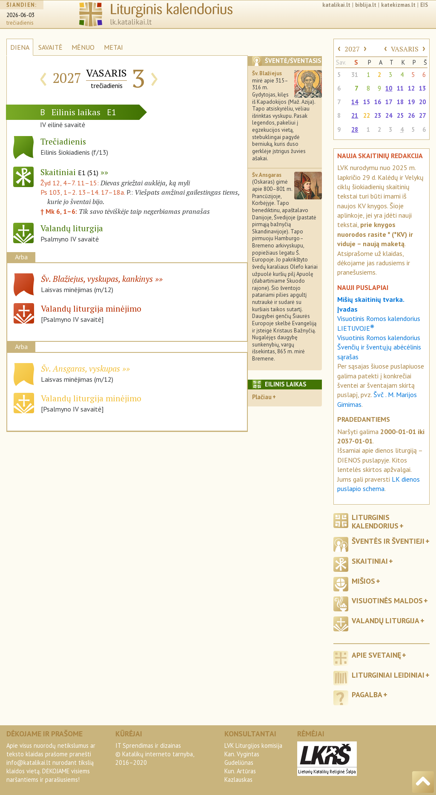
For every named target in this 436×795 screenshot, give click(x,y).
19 (411, 102)
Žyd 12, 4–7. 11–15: (70, 183)
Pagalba (367, 694)
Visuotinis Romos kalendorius (378, 337)
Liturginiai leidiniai (388, 675)
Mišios (363, 581)
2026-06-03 (20, 15)
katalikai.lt (336, 5)
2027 (352, 49)
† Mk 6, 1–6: (59, 211)
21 (354, 115)
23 (377, 115)
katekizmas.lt (398, 5)
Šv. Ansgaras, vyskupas (80, 368)
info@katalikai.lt (28, 762)
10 (388, 88)
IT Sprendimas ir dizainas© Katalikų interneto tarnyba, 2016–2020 (154, 754)
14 (354, 102)
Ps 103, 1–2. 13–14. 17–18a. (82, 192)
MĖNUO (83, 47)
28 (354, 129)
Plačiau (262, 397)
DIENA (19, 47)
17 (388, 102)
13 (422, 88)
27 (422, 115)
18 (400, 102)
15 (366, 102)
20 (422, 102)
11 (400, 88)
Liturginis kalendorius (375, 521)
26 (411, 115)
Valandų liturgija (385, 620)
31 (354, 75)
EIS (424, 5)
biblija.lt (365, 5)
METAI (113, 47)
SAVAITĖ (50, 47)
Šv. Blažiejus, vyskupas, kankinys (97, 278)
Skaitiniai (69, 172)
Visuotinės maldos (387, 600)
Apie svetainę (376, 655)
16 (377, 102)
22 (366, 115)
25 (400, 115)
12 (411, 88)
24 (388, 115)
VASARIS (405, 49)
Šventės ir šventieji (388, 541)
